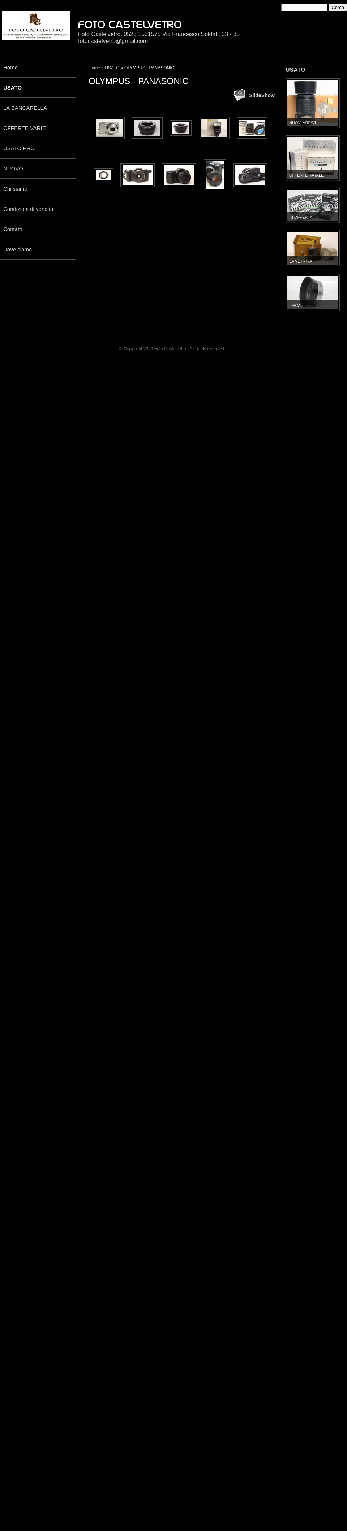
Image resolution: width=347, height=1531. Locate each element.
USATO (12, 87)
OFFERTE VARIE (24, 128)
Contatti (12, 229)
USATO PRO (19, 148)
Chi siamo (15, 189)
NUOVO (13, 168)
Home (10, 67)
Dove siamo (17, 249)
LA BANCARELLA (25, 108)
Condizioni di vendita (28, 209)
